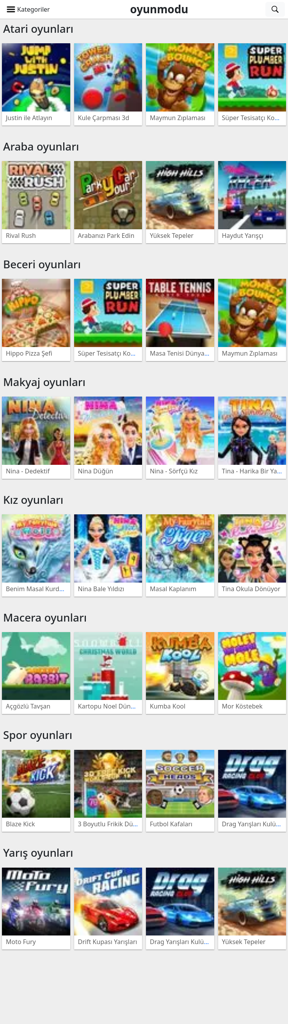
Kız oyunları (33, 499)
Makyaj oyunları (44, 381)
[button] (28, 9)
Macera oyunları (45, 617)
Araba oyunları (41, 146)
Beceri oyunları (42, 264)
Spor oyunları (37, 734)
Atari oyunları (38, 28)
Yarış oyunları (38, 852)
